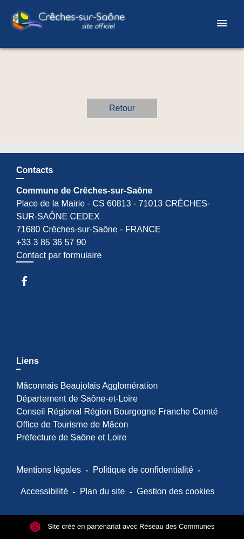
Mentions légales (48, 469)
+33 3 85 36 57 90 (51, 242)
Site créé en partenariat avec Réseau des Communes (122, 526)
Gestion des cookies (175, 491)
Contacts (34, 170)
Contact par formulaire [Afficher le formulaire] (58, 255)
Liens (27, 360)
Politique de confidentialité (143, 469)
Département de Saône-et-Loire (77, 398)
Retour (122, 108)
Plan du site (102, 491)
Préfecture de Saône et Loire (71, 437)
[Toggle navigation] (221, 24)
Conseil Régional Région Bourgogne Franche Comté (117, 411)
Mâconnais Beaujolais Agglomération (87, 385)
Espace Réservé (49, 317)
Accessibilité (44, 491)
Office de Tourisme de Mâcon (72, 424)
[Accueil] (68, 24)
